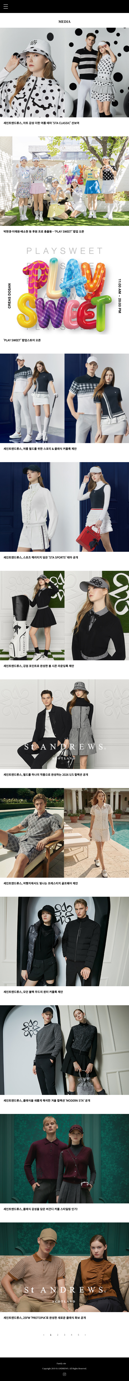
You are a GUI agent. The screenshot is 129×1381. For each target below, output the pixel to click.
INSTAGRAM (64, 1374)
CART (123, 6)
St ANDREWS (64, 6)
